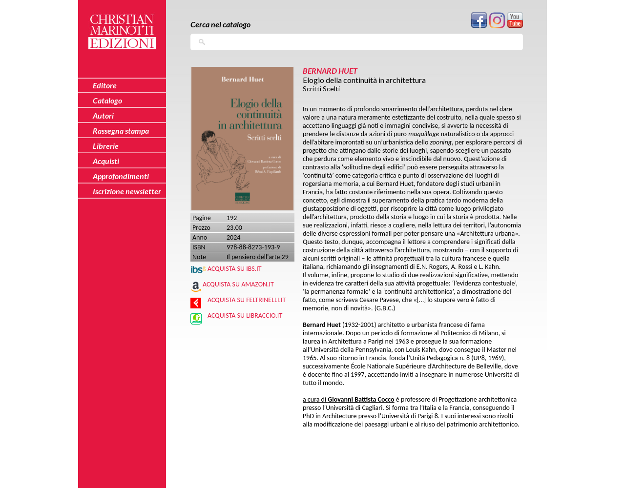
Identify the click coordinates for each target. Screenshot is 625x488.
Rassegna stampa (121, 130)
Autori (103, 115)
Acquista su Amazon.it (238, 284)
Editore (105, 85)
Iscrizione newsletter (127, 191)
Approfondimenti (121, 176)
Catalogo (107, 100)
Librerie (106, 145)
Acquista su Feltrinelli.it (247, 300)
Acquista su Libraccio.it (245, 315)
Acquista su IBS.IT (235, 268)
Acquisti (106, 160)
